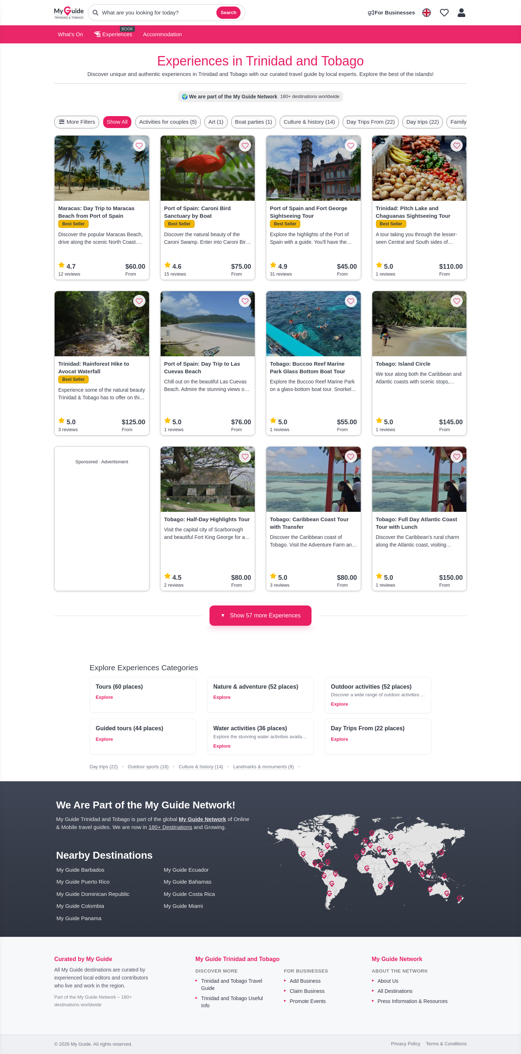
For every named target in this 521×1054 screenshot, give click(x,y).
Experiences (113, 34)
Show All (134, 122)
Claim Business (307, 991)
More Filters (76, 122)
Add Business (305, 981)
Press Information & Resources (413, 1001)
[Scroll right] (464, 121)
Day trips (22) (439, 122)
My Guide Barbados (80, 870)
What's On (70, 34)
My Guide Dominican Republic (93, 894)
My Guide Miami (183, 906)
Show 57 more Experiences (260, 615)
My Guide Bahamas (188, 882)
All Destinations (395, 991)
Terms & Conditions (446, 1043)
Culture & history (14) (326, 122)
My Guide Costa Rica (189, 894)
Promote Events (308, 1001)
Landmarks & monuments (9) (263, 766)
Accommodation (162, 34)
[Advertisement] (102, 525)
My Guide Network (202, 819)
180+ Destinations (170, 827)
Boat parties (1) (270, 122)
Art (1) (233, 122)
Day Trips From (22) (388, 122)
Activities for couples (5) (185, 122)
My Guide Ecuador (186, 870)
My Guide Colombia (80, 906)
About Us (388, 981)
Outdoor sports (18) (148, 766)
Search (228, 12)
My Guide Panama (78, 918)
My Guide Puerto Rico (83, 882)
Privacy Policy (405, 1043)
